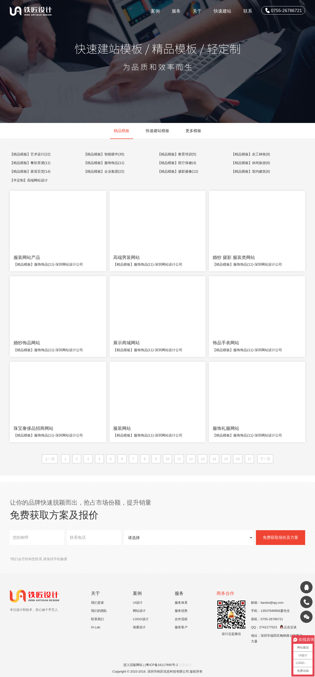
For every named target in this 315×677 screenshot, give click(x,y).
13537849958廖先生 (275, 611)
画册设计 (139, 627)
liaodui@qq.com (272, 602)
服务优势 (181, 611)
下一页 (265, 459)
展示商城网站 (126, 342)
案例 (155, 11)
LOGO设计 (141, 619)
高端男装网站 (126, 257)
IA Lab (95, 627)
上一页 (50, 459)
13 (203, 459)
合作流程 (181, 619)
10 (168, 459)
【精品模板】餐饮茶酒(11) (30, 163)
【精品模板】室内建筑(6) (250, 171)
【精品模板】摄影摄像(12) (178, 171)
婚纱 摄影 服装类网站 (234, 257)
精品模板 (121, 131)
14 (214, 459)
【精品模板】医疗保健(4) (177, 163)
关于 (197, 11)
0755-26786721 (283, 10)
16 (238, 459)
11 (179, 459)
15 (226, 459)
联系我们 (97, 619)
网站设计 (139, 611)
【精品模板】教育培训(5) (177, 154)
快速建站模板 (157, 131)
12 (191, 459)
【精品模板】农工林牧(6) (250, 154)
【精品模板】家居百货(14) (30, 171)
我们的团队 (99, 611)
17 (250, 459)
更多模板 (193, 131)
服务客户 (181, 627)
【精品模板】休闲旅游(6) (250, 163)
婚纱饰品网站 (27, 342)
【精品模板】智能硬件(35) (104, 154)
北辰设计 (185, 665)
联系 (247, 11)
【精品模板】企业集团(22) (104, 171)
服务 (176, 11)
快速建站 (222, 11)
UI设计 (137, 602)
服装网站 (122, 428)
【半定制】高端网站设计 (29, 180)
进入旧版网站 (132, 665)
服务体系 (181, 602)
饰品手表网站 (226, 342)
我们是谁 (97, 602)
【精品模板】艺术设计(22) (30, 154)
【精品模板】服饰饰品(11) (104, 163)
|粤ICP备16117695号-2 (162, 665)
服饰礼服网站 (226, 428)
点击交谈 (288, 627)
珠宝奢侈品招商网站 (33, 428)
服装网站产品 (27, 257)
